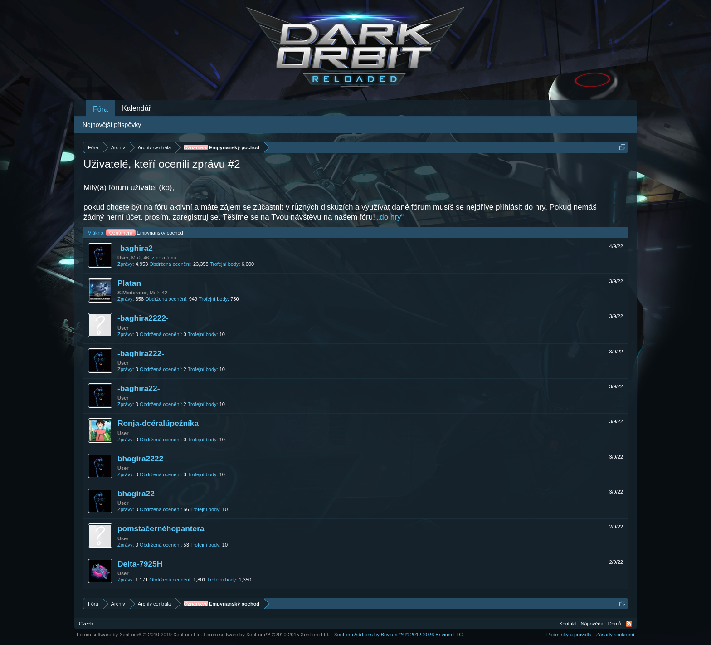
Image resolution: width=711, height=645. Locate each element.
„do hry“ (390, 217)
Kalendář (136, 108)
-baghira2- (136, 248)
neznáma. (166, 257)
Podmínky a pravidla (569, 634)
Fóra (100, 109)
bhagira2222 (140, 458)
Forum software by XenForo (139, 634)
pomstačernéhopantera (161, 528)
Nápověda (592, 623)
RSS (629, 624)
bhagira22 (136, 493)
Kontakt (567, 623)
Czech (86, 623)
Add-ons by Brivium (399, 634)
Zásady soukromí (615, 634)
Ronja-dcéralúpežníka (158, 423)
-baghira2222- (143, 317)
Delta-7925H (139, 563)
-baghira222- (140, 353)
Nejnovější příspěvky (112, 124)
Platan (129, 283)
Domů (614, 623)
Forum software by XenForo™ (267, 634)
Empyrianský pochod (144, 232)
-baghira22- (138, 388)
